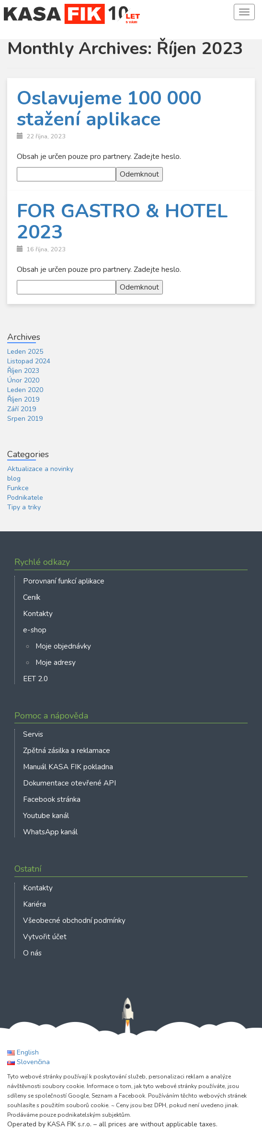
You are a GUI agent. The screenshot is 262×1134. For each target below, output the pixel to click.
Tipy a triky (24, 507)
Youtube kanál (46, 815)
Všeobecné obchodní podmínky (74, 920)
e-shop (34, 630)
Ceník (31, 597)
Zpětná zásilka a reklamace (66, 750)
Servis (33, 734)
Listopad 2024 (28, 361)
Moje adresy (55, 662)
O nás (32, 953)
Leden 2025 (25, 351)
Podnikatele (25, 497)
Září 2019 (21, 409)
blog (14, 478)
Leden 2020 (25, 389)
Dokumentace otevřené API (69, 783)
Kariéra (34, 904)
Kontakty (38, 613)
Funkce (18, 488)
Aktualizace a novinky (40, 468)
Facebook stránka (51, 799)
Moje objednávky (63, 646)
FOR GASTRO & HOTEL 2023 (122, 221)
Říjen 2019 (23, 399)
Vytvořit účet (45, 937)
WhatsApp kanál (50, 832)
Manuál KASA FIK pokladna (68, 767)
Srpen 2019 (25, 418)
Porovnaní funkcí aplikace (63, 581)
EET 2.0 (35, 679)
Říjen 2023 (23, 370)
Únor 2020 (23, 380)
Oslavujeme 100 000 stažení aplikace (109, 108)
